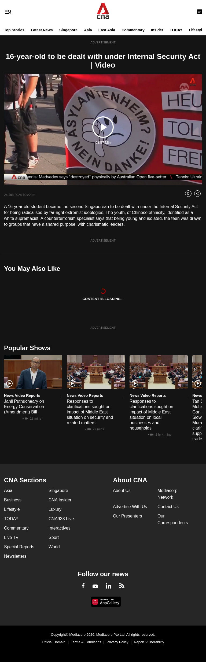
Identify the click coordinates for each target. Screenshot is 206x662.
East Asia (106, 30)
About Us (122, 490)
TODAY (176, 30)
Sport (54, 537)
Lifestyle (196, 30)
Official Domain (53, 642)
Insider (157, 30)
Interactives (60, 528)
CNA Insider (60, 500)
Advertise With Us (130, 506)
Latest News (42, 30)
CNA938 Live (61, 518)
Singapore (68, 30)
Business (12, 500)
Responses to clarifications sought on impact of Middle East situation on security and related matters (90, 412)
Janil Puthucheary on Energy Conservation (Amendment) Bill (24, 406)
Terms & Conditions (86, 642)
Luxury (55, 509)
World (54, 547)
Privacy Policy (117, 642)
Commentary (133, 30)
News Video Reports (22, 395)
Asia (88, 30)
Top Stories (14, 30)
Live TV (11, 537)
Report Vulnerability (149, 642)
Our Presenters (127, 516)
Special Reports (19, 547)
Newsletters (15, 556)
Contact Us (168, 506)
